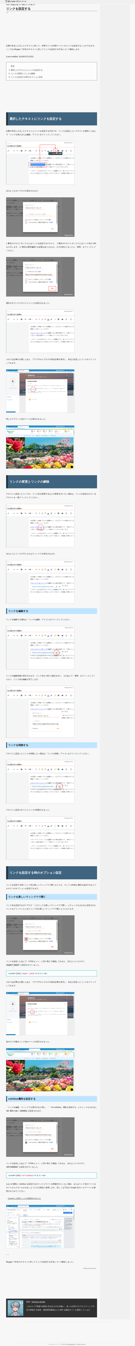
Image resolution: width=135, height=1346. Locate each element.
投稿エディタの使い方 (28, 4)
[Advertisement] (51, 27)
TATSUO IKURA (38, 1302)
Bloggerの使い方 (16, 4)
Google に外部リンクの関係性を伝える (24, 1198)
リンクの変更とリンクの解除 (23, 73)
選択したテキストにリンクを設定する (27, 70)
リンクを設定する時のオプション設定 (27, 77)
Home (8, 4)
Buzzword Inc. (71, 1344)
